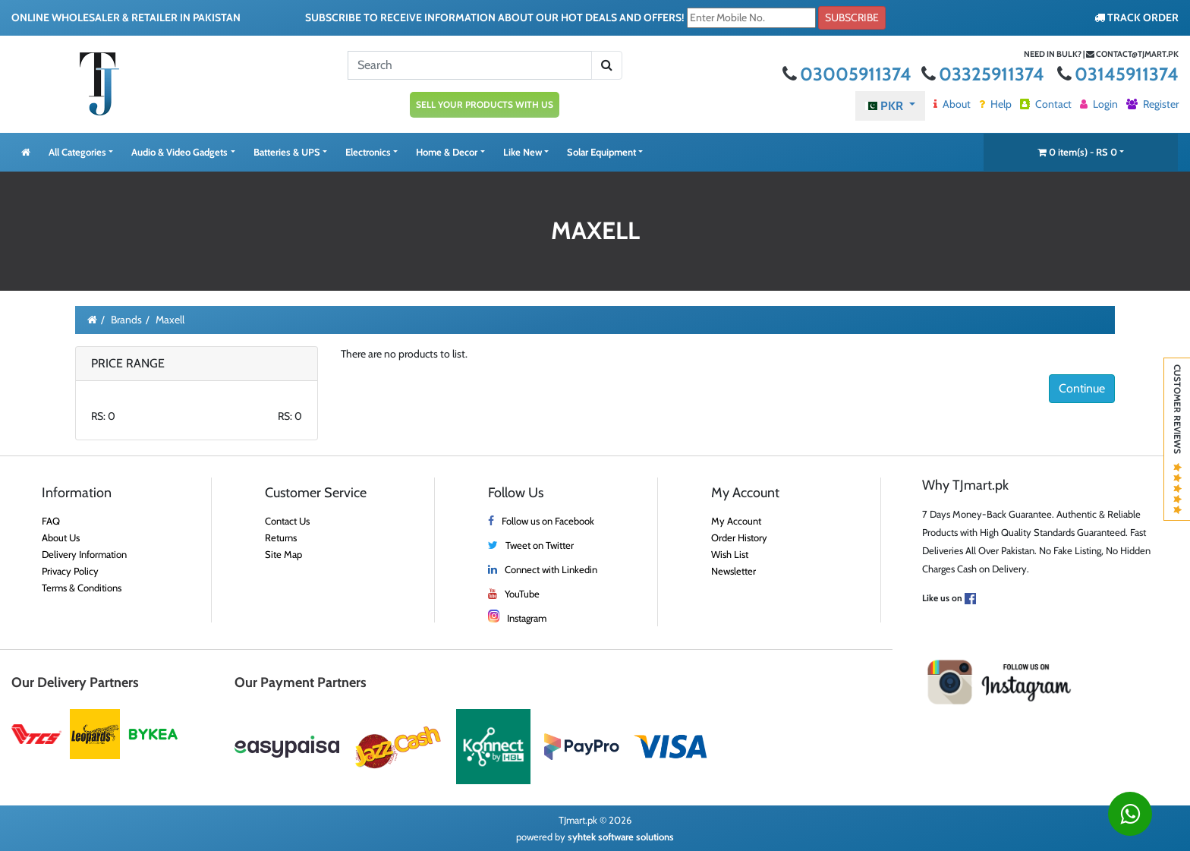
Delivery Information (84, 554)
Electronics (368, 152)
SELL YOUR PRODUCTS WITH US (484, 104)
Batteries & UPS (286, 152)
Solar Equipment (601, 152)
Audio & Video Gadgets (179, 152)
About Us (61, 537)
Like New (522, 152)
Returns (281, 537)
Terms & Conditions (81, 588)
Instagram (526, 618)
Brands (126, 319)
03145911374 (1118, 74)
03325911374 (984, 74)
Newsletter (733, 571)
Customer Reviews (1177, 439)
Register (1152, 104)
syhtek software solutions (621, 837)
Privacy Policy (70, 571)
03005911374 (848, 74)
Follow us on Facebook (548, 521)
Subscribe (852, 17)
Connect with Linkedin (551, 569)
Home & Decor (446, 152)
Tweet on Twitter (539, 545)
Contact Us (287, 521)
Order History (739, 537)
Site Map (283, 554)
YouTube (522, 594)
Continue (1082, 388)
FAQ (51, 521)
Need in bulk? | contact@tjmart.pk (1101, 54)
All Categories (77, 152)
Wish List (729, 554)
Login (1099, 104)
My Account (736, 521)
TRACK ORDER (1136, 17)
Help (995, 104)
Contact (1046, 104)
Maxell (170, 319)
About (952, 104)
